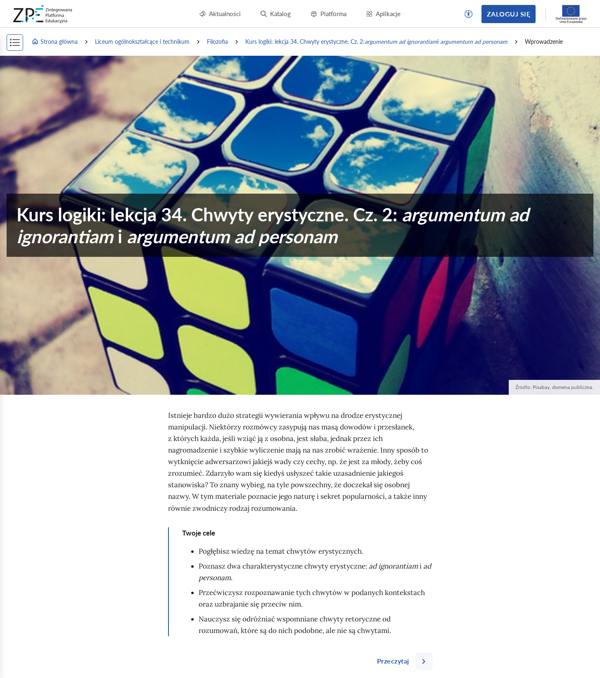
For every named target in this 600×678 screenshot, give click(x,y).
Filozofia (217, 41)
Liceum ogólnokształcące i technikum (142, 41)
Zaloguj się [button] (508, 14)
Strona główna (54, 42)
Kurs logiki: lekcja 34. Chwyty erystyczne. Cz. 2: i (376, 42)
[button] (468, 14)
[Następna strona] (401, 661)
